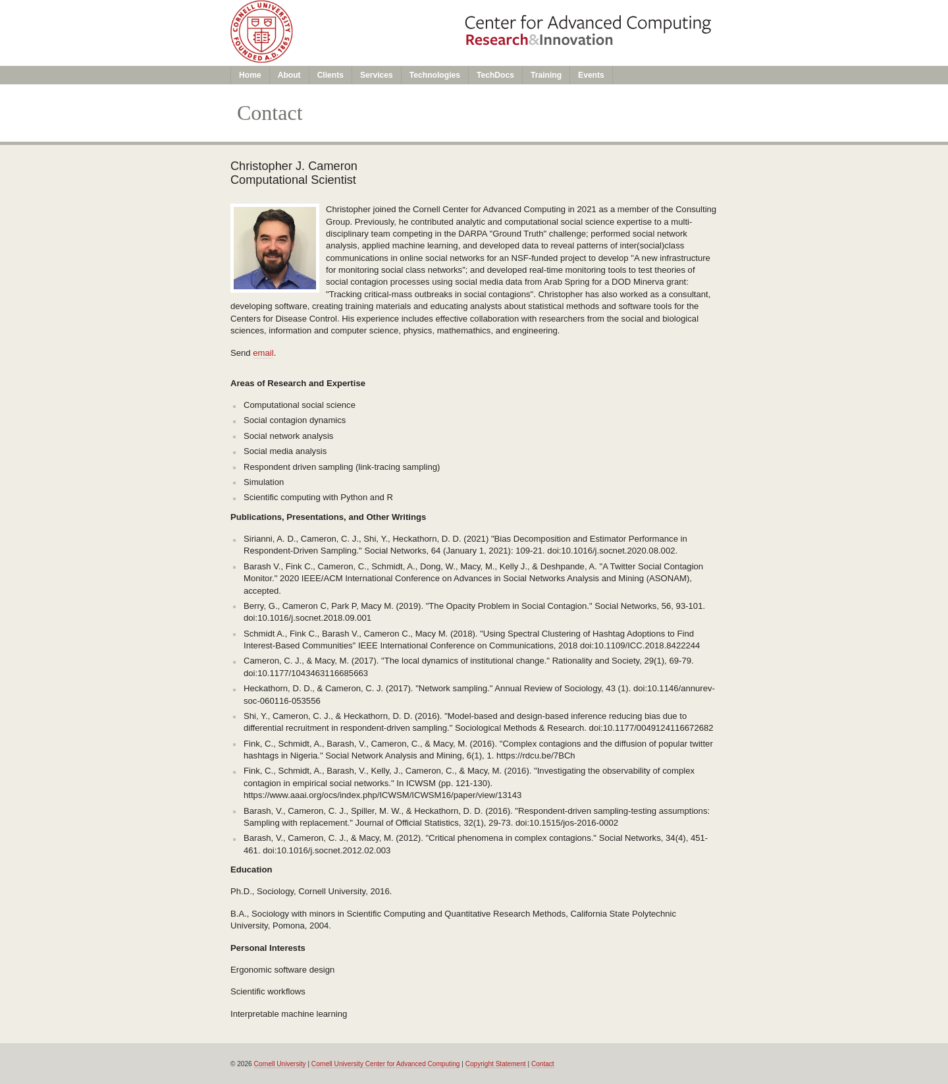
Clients (330, 75)
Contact (542, 1064)
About (289, 75)
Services (376, 75)
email (263, 353)
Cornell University (280, 1064)
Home (250, 75)
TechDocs (495, 75)
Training (546, 75)
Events (591, 75)
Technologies (434, 75)
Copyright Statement (495, 1064)
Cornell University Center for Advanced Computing (385, 1064)
